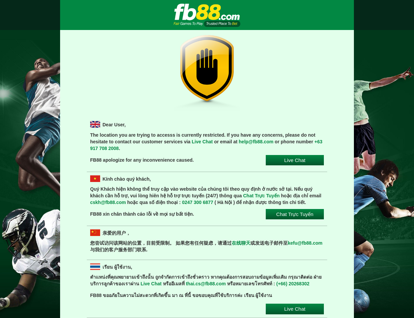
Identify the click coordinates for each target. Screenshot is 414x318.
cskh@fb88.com (108, 202)
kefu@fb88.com (305, 243)
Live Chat (202, 141)
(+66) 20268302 (292, 283)
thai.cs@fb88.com (206, 283)
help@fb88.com (256, 141)
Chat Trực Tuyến (261, 195)
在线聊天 (241, 243)
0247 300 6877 (197, 202)
